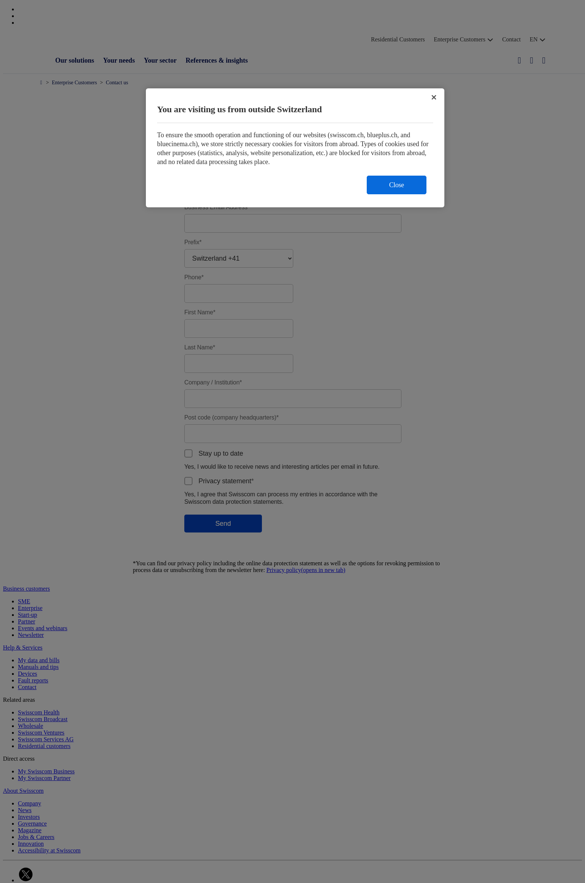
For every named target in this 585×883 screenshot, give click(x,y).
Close (396, 185)
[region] (295, 147)
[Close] (434, 97)
